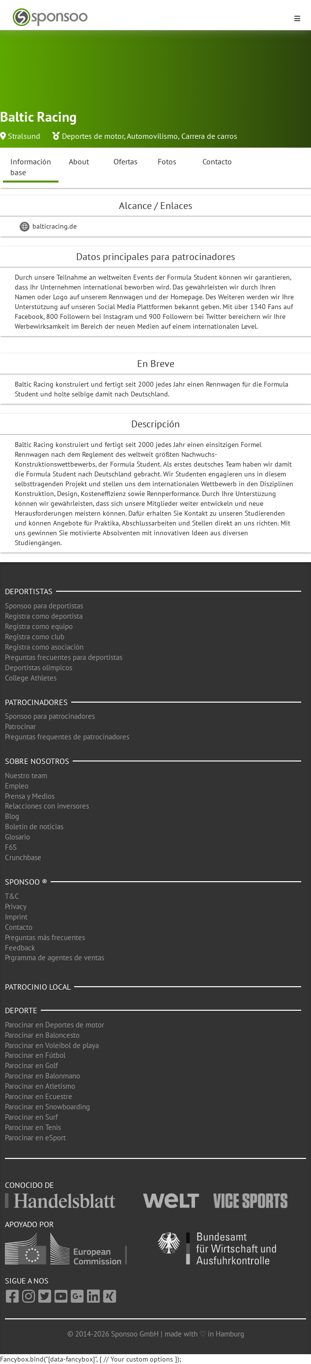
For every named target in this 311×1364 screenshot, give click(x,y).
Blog (12, 816)
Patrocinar (20, 726)
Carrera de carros (209, 136)
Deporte (21, 1010)
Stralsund (24, 136)
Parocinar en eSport (35, 1137)
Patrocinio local (38, 987)
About (79, 161)
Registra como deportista (44, 616)
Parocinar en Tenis (33, 1127)
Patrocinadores (36, 702)
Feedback (20, 947)
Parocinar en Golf (31, 1065)
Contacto (217, 161)
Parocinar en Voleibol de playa (52, 1045)
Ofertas (125, 161)
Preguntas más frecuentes (45, 937)
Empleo (16, 785)
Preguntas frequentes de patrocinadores (67, 736)
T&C (12, 896)
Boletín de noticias (34, 826)
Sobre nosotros (37, 761)
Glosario (17, 836)
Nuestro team (26, 775)
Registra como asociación (44, 647)
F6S (11, 847)
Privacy (16, 906)
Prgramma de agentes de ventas (54, 957)
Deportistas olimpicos (38, 667)
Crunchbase (23, 857)
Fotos (167, 161)
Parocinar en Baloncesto (42, 1035)
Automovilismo (152, 136)
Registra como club (34, 636)
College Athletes (31, 677)
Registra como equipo (39, 626)
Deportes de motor (93, 136)
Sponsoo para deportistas (44, 605)
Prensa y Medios (30, 796)
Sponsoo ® (26, 882)
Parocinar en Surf (31, 1117)
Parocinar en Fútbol (35, 1055)
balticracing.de (48, 226)
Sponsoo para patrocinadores (50, 716)
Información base (30, 167)
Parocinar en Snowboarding (47, 1106)
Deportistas (29, 591)
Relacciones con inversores (47, 806)
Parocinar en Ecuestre (38, 1096)
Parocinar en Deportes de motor (54, 1024)
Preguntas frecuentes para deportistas (63, 657)
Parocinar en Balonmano (42, 1075)
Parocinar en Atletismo (40, 1086)
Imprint (16, 916)
